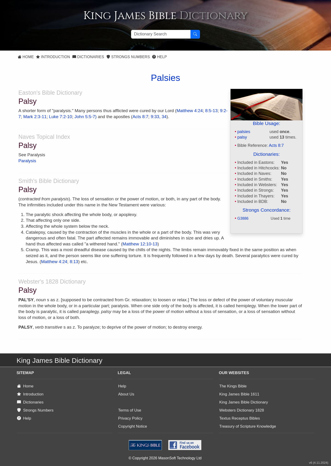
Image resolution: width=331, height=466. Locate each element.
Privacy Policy (130, 418)
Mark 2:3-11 (34, 116)
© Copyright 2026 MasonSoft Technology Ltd (164, 458)
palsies (243, 131)
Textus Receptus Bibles (239, 418)
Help (159, 57)
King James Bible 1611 (239, 394)
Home (26, 57)
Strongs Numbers (128, 57)
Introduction (53, 57)
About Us (126, 394)
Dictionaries (88, 57)
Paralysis (27, 160)
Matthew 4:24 (190, 110)
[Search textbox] (161, 34)
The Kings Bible (233, 386)
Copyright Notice (132, 426)
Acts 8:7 (276, 145)
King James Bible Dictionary (243, 402)
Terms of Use (129, 410)
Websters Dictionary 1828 (241, 410)
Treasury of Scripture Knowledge (247, 426)
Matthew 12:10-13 (140, 244)
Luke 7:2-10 (60, 116)
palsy (242, 137)
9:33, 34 (159, 116)
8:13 (74, 261)
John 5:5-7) (85, 116)
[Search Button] (195, 34)
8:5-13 (211, 110)
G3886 (242, 218)
